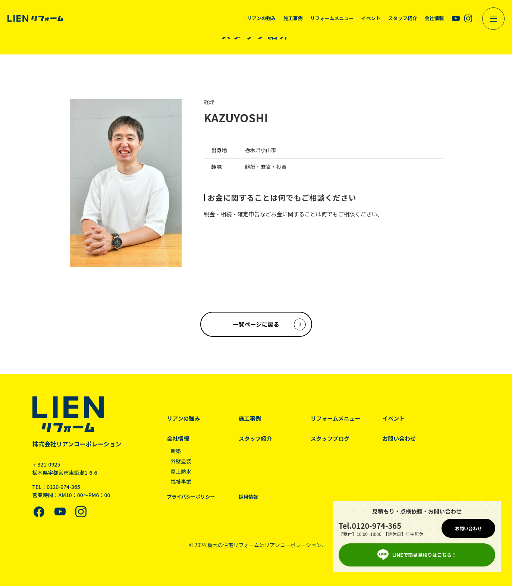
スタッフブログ (331, 439)
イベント (395, 419)
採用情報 (248, 497)
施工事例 (250, 419)
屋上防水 (181, 472)
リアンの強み (183, 419)
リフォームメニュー (336, 419)
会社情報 (178, 439)
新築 (176, 451)
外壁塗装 (181, 461)
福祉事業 (181, 482)
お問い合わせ (400, 439)
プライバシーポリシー (191, 497)
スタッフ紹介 (256, 439)
